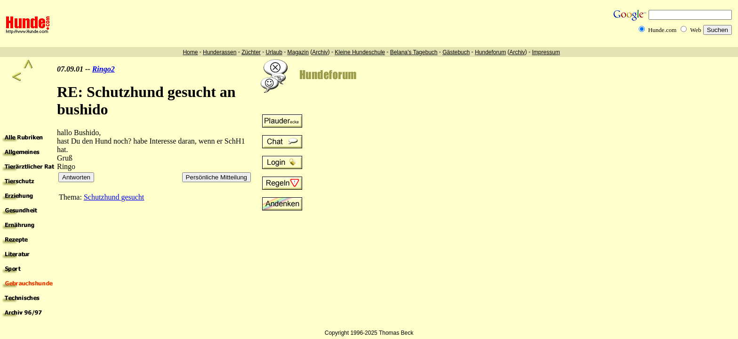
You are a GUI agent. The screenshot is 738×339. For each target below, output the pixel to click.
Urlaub (273, 52)
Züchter (251, 52)
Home (190, 52)
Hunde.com (662, 29)
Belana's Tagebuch (414, 52)
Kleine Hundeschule (360, 52)
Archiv (320, 52)
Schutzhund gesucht (114, 197)
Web (695, 29)
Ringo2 (103, 69)
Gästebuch (456, 52)
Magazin (298, 52)
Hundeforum (490, 52)
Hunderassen (219, 52)
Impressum (546, 52)
